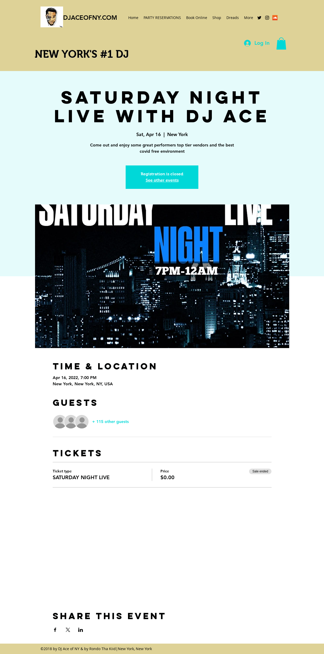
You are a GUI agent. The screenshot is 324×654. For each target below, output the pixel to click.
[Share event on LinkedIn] (80, 630)
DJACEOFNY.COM (90, 17)
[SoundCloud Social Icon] (275, 17)
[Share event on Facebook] (55, 630)
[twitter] (259, 17)
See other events (162, 180)
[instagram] (267, 17)
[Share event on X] (67, 630)
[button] (281, 43)
